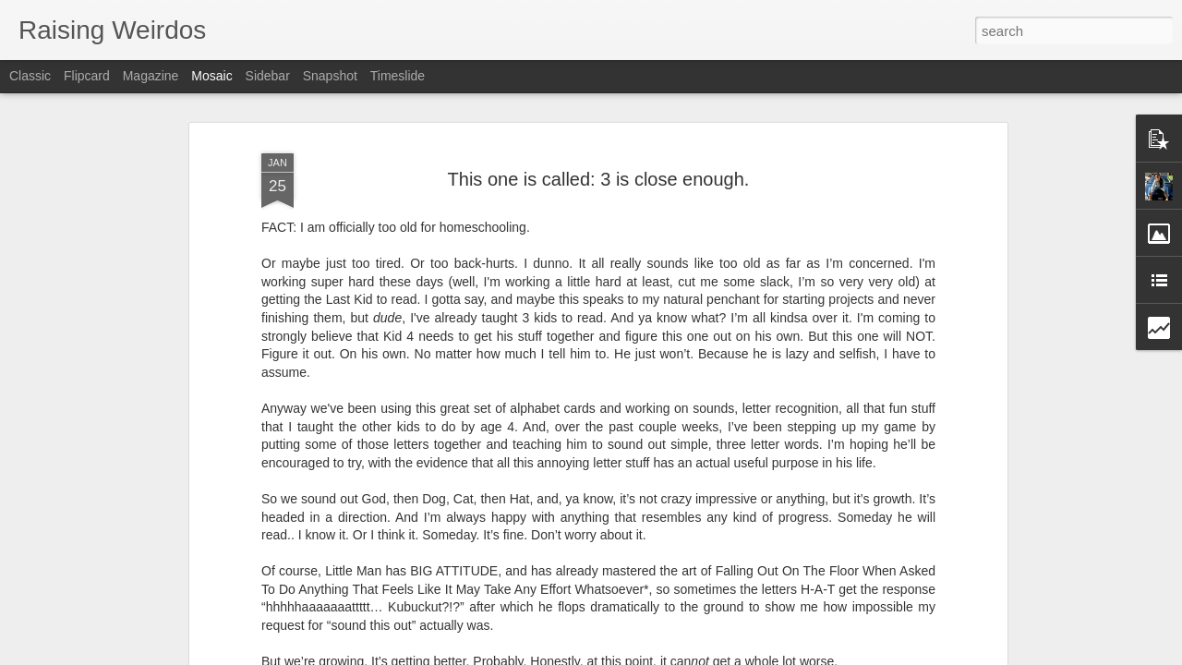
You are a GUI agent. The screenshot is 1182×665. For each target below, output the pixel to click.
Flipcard (87, 75)
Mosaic (211, 75)
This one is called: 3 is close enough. (599, 125)
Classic (30, 75)
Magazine (151, 75)
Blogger (649, 654)
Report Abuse (703, 654)
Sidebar (268, 75)
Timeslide (397, 75)
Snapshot (330, 75)
